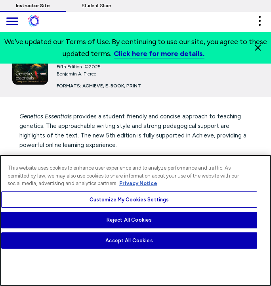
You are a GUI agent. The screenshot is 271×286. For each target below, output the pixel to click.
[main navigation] (12, 22)
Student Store (96, 5)
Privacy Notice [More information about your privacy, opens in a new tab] (138, 183)
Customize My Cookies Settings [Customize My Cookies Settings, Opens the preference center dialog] (129, 200)
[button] (259, 21)
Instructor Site (33, 5)
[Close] (258, 48)
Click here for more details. (159, 53)
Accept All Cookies (129, 240)
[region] (135, 220)
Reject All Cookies (129, 220)
